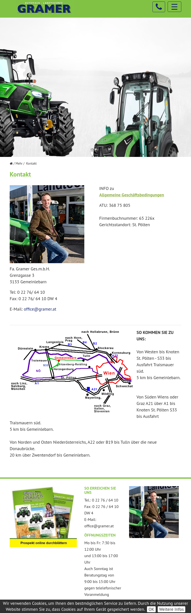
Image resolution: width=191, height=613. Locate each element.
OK (151, 609)
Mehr (18, 163)
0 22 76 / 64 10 (105, 500)
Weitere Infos (171, 609)
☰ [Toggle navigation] (174, 6)
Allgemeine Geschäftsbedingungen (131, 195)
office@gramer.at (40, 309)
